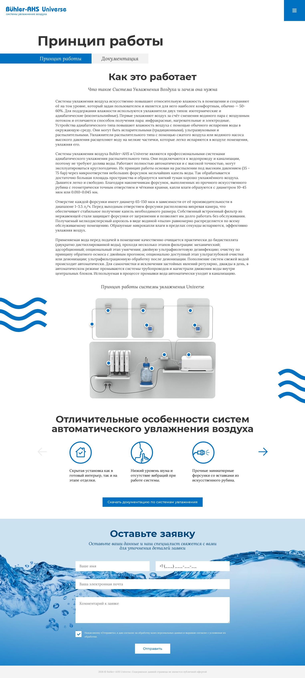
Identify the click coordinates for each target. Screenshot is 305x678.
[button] (42, 451)
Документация (120, 58)
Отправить (152, 649)
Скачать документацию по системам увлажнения (152, 502)
